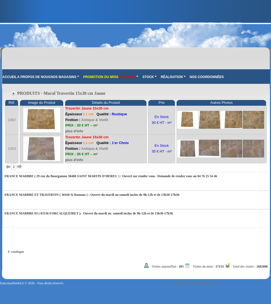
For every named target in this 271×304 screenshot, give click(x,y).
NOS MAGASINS (65, 77)
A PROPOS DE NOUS (33, 77)
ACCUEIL (9, 77)
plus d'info (74, 131)
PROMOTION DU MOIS (101, 77)
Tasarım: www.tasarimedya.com (196, 283)
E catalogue (16, 252)
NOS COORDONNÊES (207, 77)
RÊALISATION (173, 77)
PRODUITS (128, 77)
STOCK (149, 77)
